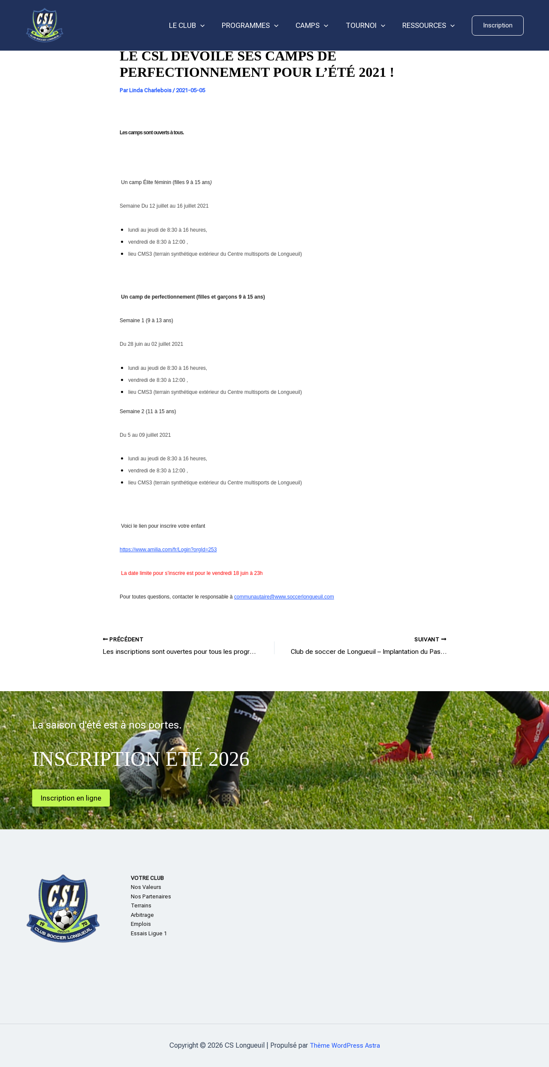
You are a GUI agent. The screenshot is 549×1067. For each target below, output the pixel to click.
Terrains (141, 905)
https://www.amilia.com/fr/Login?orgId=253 (168, 550)
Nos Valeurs (146, 887)
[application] (212, 25)
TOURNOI (369, 25)
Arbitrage (142, 915)
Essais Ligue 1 (149, 933)
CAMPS (318, 25)
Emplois (141, 924)
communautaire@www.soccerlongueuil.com (284, 597)
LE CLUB (198, 25)
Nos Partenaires (151, 896)
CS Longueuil (107, 25)
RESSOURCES (430, 25)
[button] (498, 25)
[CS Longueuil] (44, 25)
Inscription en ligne (73, 797)
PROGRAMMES (259, 25)
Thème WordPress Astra (344, 1045)
